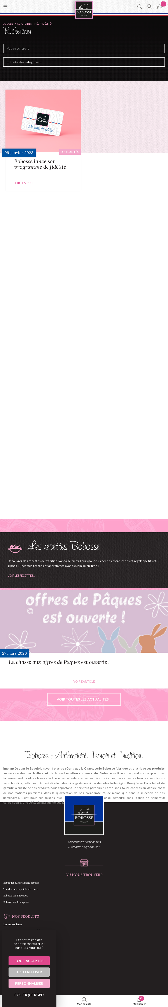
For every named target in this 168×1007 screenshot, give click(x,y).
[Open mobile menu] (5, 6)
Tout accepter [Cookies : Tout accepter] (29, 961)
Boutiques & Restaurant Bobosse (21, 882)
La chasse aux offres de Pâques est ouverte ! (59, 662)
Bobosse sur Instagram (16, 902)
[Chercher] (139, 6)
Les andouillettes (12, 924)
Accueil (8, 23)
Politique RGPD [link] (29, 995)
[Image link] (84, 815)
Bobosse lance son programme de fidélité (40, 164)
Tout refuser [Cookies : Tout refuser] (29, 972)
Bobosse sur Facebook (15, 895)
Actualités (70, 152)
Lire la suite (25, 183)
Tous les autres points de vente (20, 889)
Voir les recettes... (21, 575)
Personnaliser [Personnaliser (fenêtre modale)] (29, 983)
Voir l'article (84, 681)
